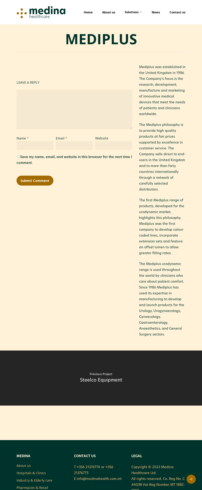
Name (23, 138)
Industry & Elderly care (34, 480)
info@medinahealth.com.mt (99, 479)
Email (61, 138)
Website (101, 138)
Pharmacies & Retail (32, 487)
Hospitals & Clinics (31, 473)
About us (24, 465)
